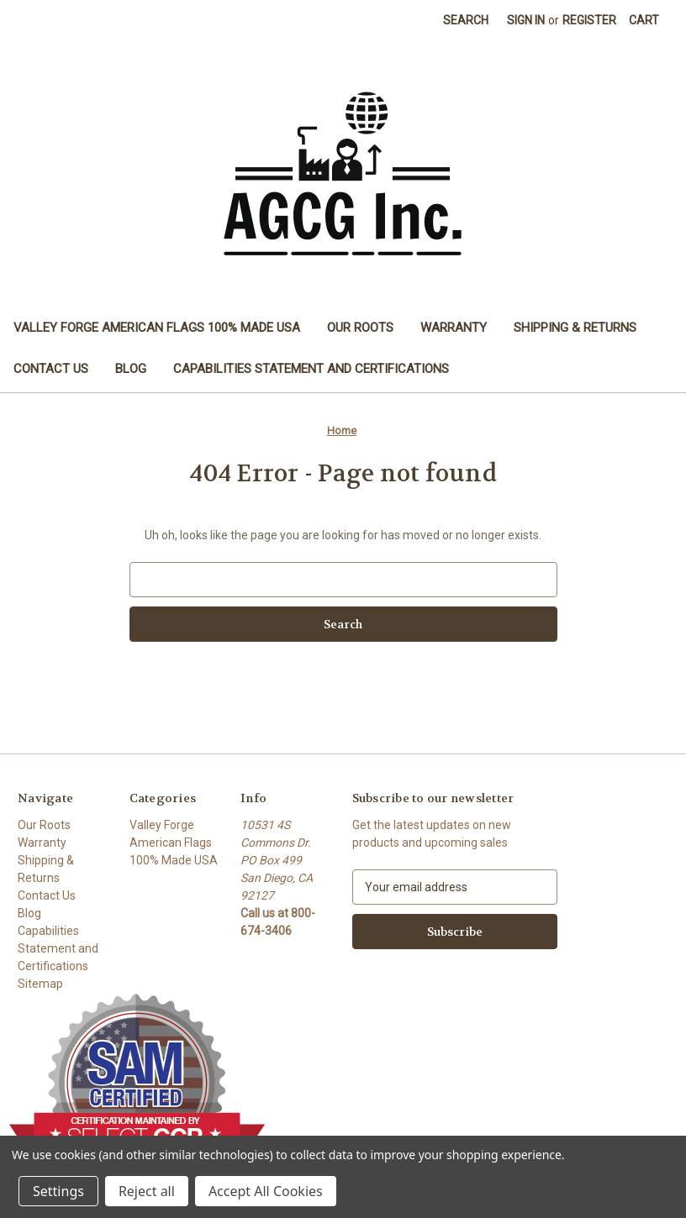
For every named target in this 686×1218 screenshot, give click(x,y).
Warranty (453, 327)
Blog (130, 368)
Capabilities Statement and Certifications (311, 368)
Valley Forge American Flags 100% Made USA (156, 327)
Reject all (147, 1191)
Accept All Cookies (265, 1191)
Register (589, 20)
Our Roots (360, 327)
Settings (58, 1191)
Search (465, 20)
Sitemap (40, 983)
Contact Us (50, 368)
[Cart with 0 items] (644, 20)
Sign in (526, 20)
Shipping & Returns (575, 327)
